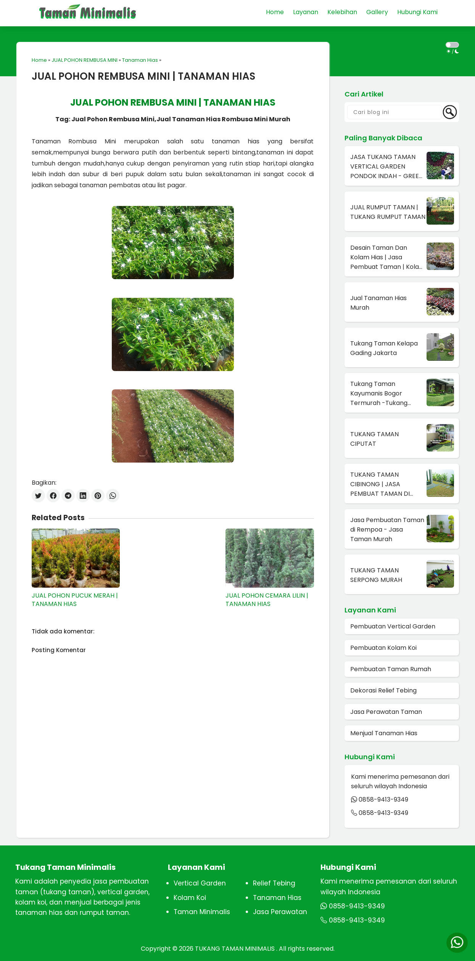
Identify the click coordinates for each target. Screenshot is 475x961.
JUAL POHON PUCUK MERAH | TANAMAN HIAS (75, 599)
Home (39, 60)
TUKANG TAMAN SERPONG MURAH (376, 575)
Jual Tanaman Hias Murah (378, 303)
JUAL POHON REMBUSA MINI (85, 60)
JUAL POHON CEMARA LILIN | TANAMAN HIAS (266, 599)
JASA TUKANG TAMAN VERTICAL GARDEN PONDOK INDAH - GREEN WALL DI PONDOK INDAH (386, 167)
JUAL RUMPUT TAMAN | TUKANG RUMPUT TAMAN (387, 212)
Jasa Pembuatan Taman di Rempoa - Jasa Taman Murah (387, 529)
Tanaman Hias (140, 60)
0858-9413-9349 (383, 799)
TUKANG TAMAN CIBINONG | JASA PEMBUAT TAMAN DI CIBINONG (380, 484)
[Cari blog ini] (394, 112)
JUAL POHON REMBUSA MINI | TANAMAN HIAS (143, 76)
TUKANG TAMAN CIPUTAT (374, 439)
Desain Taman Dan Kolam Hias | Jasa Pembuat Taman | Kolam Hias (387, 257)
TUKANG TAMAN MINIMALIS (235, 948)
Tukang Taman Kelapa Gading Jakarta (384, 348)
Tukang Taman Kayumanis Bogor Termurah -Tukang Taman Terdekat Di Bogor (379, 393)
